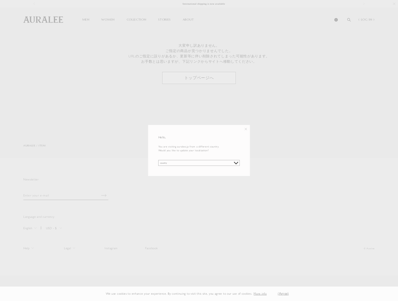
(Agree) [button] (283, 293)
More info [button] (260, 293)
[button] (270, 294)
